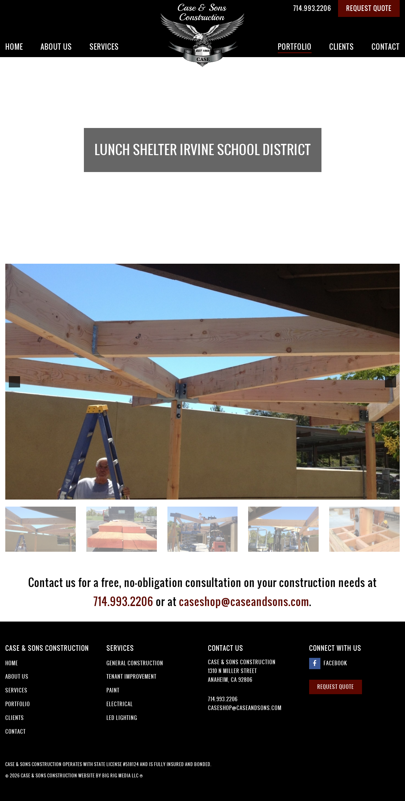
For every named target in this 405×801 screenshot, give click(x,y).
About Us (56, 46)
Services (104, 46)
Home (14, 46)
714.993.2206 (312, 8)
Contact (386, 46)
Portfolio (295, 46)
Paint (112, 690)
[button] (14, 381)
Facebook (328, 663)
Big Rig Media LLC (120, 775)
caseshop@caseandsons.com (244, 601)
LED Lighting (121, 718)
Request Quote (369, 8)
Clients (341, 46)
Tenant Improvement (131, 676)
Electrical (119, 704)
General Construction (134, 663)
